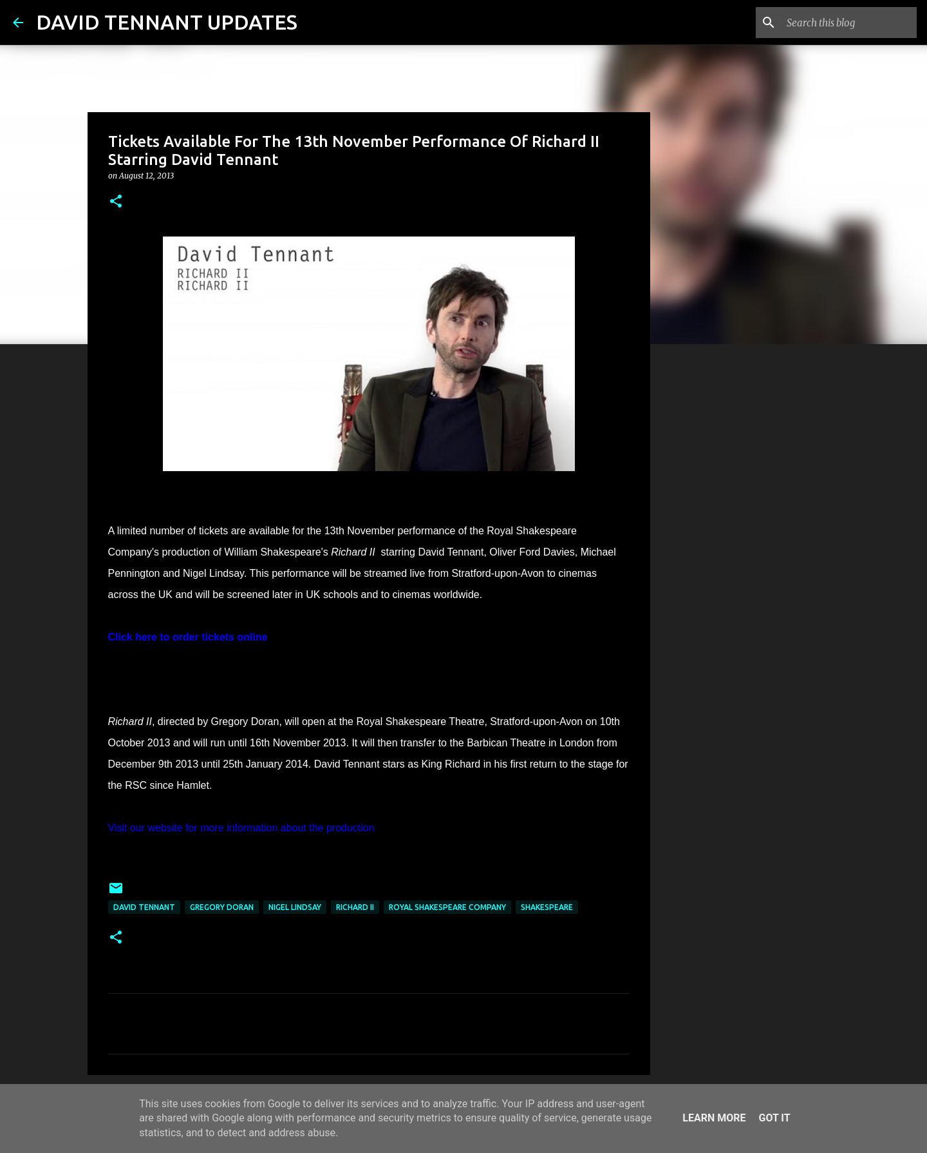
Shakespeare (547, 907)
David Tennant (144, 907)
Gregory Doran (222, 907)
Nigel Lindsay (294, 907)
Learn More (713, 1118)
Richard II (355, 907)
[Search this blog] (849, 22)
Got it (774, 1118)
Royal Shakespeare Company (447, 907)
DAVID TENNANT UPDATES (166, 22)
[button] (116, 202)
